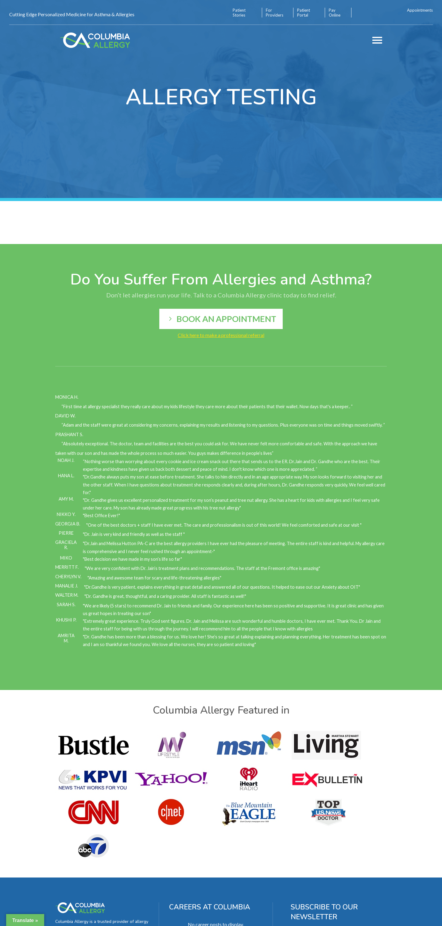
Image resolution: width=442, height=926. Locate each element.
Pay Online (334, 12)
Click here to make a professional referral (221, 335)
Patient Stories (239, 12)
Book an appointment (226, 319)
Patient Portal (303, 12)
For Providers (274, 12)
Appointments (420, 10)
